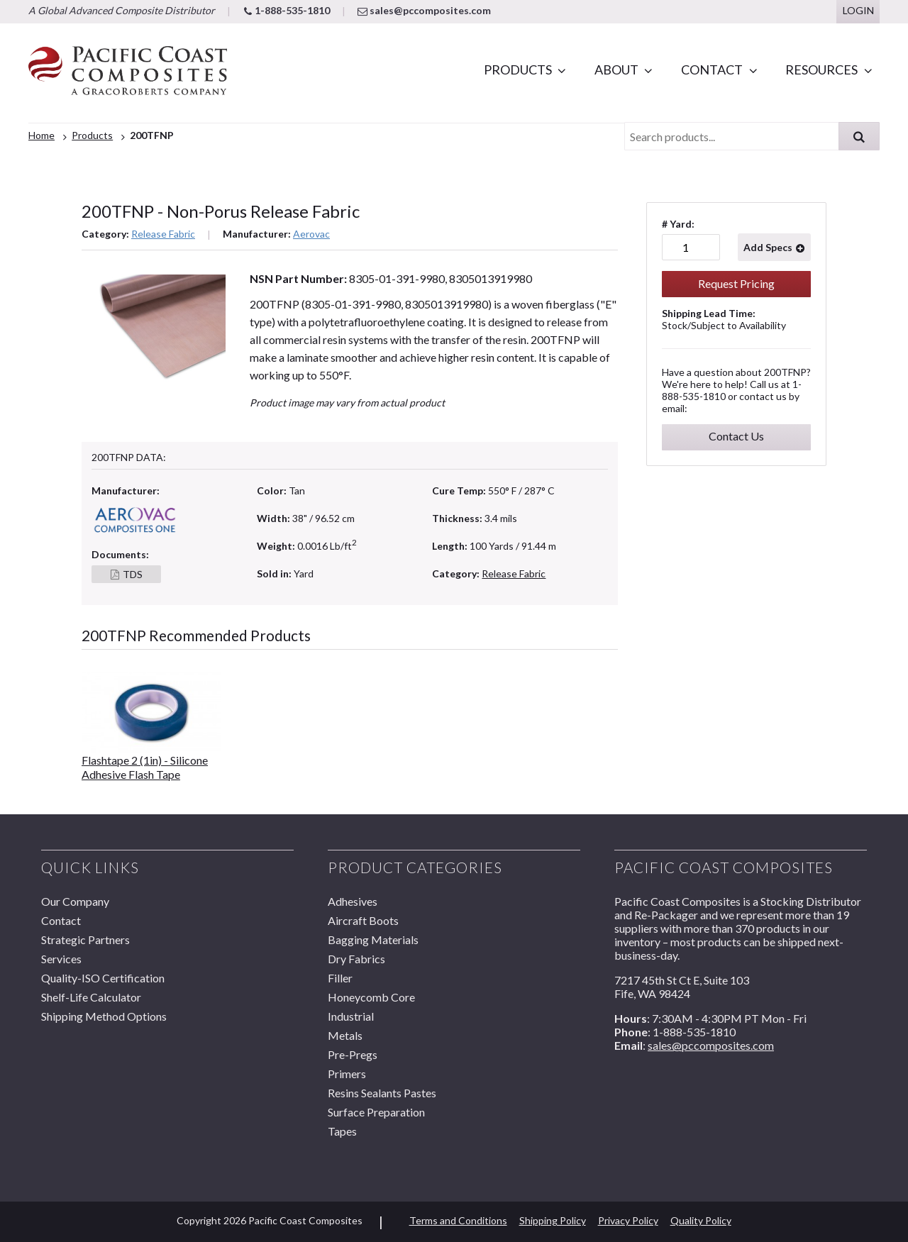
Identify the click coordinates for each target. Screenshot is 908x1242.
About (616, 69)
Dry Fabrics (356, 958)
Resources (821, 69)
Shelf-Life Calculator (91, 997)
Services (61, 958)
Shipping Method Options (104, 1016)
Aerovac (311, 234)
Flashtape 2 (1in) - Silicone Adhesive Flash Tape (145, 767)
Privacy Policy (628, 1220)
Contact (712, 69)
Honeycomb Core (371, 997)
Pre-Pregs (352, 1054)
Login (858, 10)
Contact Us (736, 436)
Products (518, 69)
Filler (340, 978)
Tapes (342, 1131)
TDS (133, 574)
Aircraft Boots (363, 920)
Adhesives (352, 901)
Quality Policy (700, 1220)
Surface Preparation (376, 1112)
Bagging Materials (373, 939)
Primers (347, 1073)
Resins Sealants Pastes (382, 1092)
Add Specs (767, 247)
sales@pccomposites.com (424, 10)
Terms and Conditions (458, 1220)
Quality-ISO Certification (103, 978)
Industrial (351, 1016)
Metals (345, 1035)
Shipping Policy (552, 1220)
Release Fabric (163, 234)
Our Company (75, 901)
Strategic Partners (85, 939)
